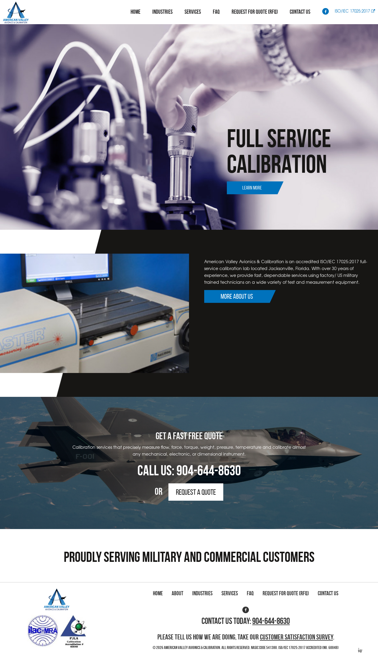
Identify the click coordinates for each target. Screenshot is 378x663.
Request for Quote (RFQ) (255, 12)
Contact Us (300, 12)
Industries (162, 12)
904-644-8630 (208, 470)
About (177, 593)
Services (193, 12)
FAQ (216, 12)
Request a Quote (196, 492)
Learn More (252, 187)
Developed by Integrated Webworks (360, 650)
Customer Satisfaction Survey (296, 637)
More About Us (237, 296)
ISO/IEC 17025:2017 (355, 11)
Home (135, 12)
